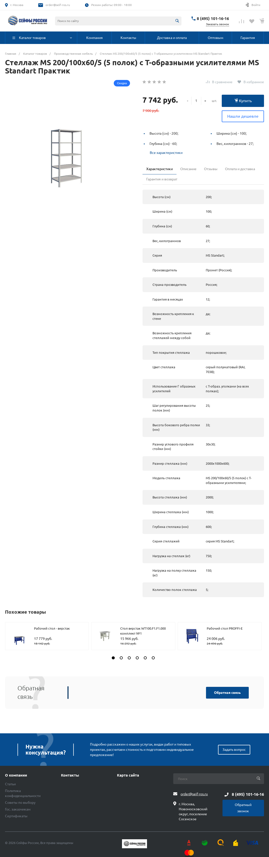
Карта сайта (128, 775)
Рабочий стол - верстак (52, 628)
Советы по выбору (20, 803)
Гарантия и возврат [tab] (161, 179)
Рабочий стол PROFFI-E (224, 628)
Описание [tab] (188, 169)
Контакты (70, 775)
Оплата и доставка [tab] (240, 169)
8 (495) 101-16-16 (213, 18)
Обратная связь (227, 693)
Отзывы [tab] (211, 169)
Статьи (10, 784)
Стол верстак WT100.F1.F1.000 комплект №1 (143, 631)
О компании (16, 775)
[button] (113, 658)
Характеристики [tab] (159, 169)
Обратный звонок (243, 808)
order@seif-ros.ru (58, 4)
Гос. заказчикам (17, 809)
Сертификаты (16, 816)
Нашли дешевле (242, 116)
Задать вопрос (234, 750)
